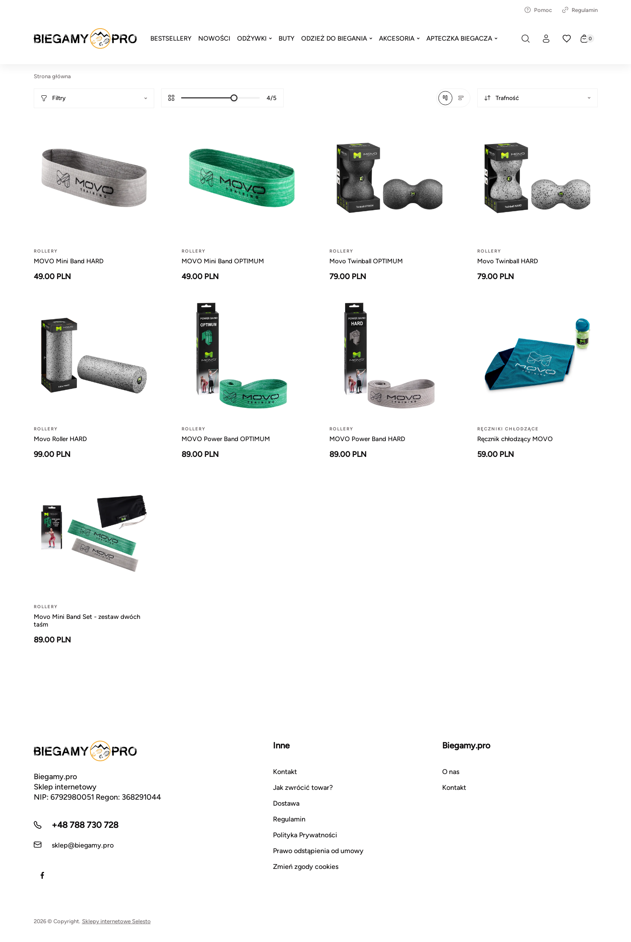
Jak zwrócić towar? (303, 787)
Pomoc (538, 10)
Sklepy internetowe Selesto (116, 921)
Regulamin (580, 10)
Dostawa (286, 803)
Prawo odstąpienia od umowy (318, 851)
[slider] (233, 97)
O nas (450, 772)
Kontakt (285, 772)
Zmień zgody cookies (305, 867)
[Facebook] (42, 875)
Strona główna (52, 76)
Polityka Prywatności (305, 835)
